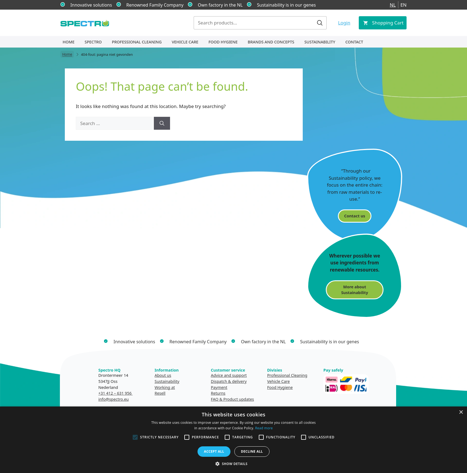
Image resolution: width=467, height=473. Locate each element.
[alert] (233, 439)
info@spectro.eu (113, 399)
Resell (160, 393)
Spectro (93, 42)
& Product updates (236, 399)
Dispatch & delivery (229, 381)
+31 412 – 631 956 (115, 393)
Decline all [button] (252, 451)
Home (68, 42)
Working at (165, 387)
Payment (219, 387)
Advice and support (229, 375)
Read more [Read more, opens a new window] (264, 428)
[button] (233, 463)
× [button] (461, 412)
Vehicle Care (185, 42)
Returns (218, 393)
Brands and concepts (271, 42)
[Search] (162, 123)
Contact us (354, 215)
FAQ (214, 399)
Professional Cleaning (137, 42)
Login (344, 23)
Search (320, 22)
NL (393, 5)
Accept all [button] (214, 451)
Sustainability (319, 42)
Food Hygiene (223, 42)
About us (163, 375)
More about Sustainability (354, 289)
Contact (354, 42)
